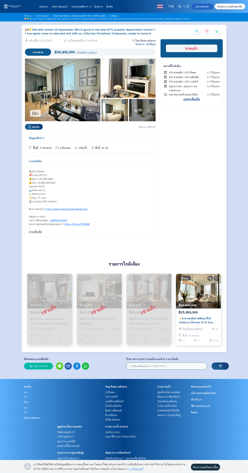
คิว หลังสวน (111, 415)
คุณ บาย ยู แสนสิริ (66, 441)
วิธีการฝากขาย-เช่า (200, 405)
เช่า (25, 396)
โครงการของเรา (32, 417)
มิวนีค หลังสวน (112, 419)
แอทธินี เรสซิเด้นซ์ (114, 401)
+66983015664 (58, 220)
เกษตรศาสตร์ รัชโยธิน (168, 410)
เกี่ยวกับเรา (196, 399)
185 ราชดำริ (111, 396)
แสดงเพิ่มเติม (191, 99)
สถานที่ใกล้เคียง (172, 66)
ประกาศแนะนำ (60, 6)
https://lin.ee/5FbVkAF (77, 223)
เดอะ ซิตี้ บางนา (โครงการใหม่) (120, 436)
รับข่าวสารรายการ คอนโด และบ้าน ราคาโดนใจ (152, 359)
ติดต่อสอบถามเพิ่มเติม (36, 359)
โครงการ (98, 6)
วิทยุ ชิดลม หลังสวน (116, 386)
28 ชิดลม (113, 15)
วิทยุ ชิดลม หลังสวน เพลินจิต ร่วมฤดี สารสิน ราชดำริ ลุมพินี (79, 15)
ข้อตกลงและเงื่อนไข (201, 386)
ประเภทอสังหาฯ (81, 6)
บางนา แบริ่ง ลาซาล (116, 426)
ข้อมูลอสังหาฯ (36, 138)
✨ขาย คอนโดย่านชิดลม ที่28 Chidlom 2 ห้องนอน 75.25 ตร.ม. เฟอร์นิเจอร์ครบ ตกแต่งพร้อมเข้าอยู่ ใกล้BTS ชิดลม (197, 320)
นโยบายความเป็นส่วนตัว (203, 393)
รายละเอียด (35, 161)
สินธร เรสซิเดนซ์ (113, 410)
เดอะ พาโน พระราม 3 (68, 458)
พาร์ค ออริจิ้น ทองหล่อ (68, 445)
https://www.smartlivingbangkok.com (66, 208)
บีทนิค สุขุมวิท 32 (66, 432)
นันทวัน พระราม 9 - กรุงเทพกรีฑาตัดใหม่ (125, 458)
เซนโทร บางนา (112, 432)
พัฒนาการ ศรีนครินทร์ (118, 452)
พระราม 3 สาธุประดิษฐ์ (70, 452)
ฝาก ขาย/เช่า (202, 6)
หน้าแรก (43, 6)
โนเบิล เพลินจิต (113, 405)
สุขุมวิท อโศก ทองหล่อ (69, 426)
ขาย (26, 392)
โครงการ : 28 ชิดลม (146, 44)
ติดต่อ (109, 6)
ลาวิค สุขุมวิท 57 (65, 436)
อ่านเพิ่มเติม (35, 231)
